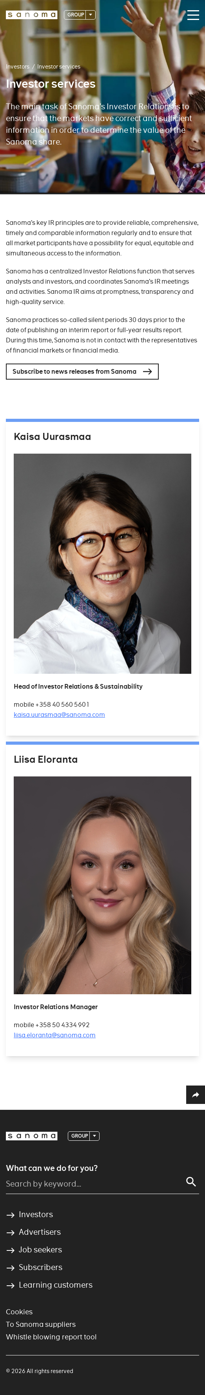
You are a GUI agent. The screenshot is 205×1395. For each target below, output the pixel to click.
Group (76, 15)
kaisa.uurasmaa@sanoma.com (59, 715)
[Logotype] (32, 15)
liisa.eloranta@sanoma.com (55, 1035)
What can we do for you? (52, 1168)
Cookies (19, 1311)
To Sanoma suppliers (41, 1324)
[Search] (191, 1182)
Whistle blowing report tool (51, 1336)
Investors (17, 66)
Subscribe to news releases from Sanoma (74, 371)
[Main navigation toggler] (191, 15)
